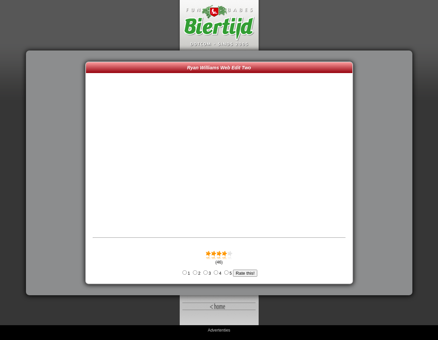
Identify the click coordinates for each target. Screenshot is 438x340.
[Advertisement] (57, 173)
